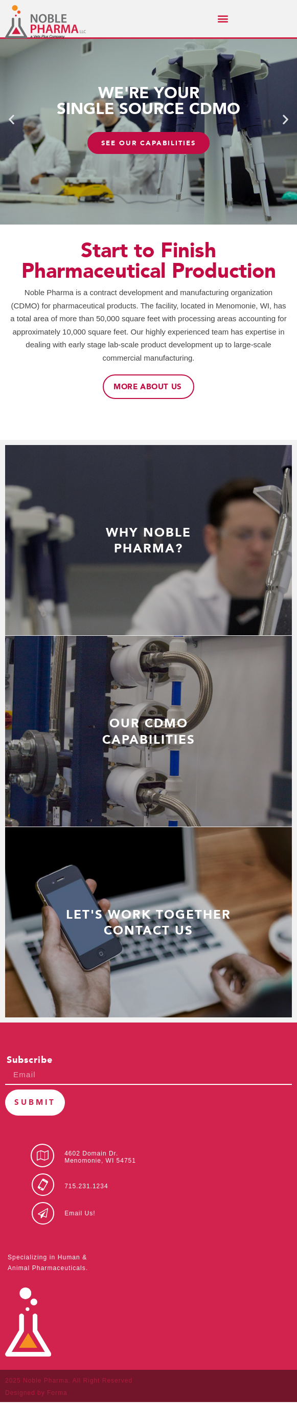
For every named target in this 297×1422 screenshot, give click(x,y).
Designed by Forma (36, 1412)
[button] (222, 18)
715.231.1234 (86, 1206)
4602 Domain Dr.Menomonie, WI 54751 (100, 1177)
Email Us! (79, 1233)
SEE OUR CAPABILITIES (148, 163)
